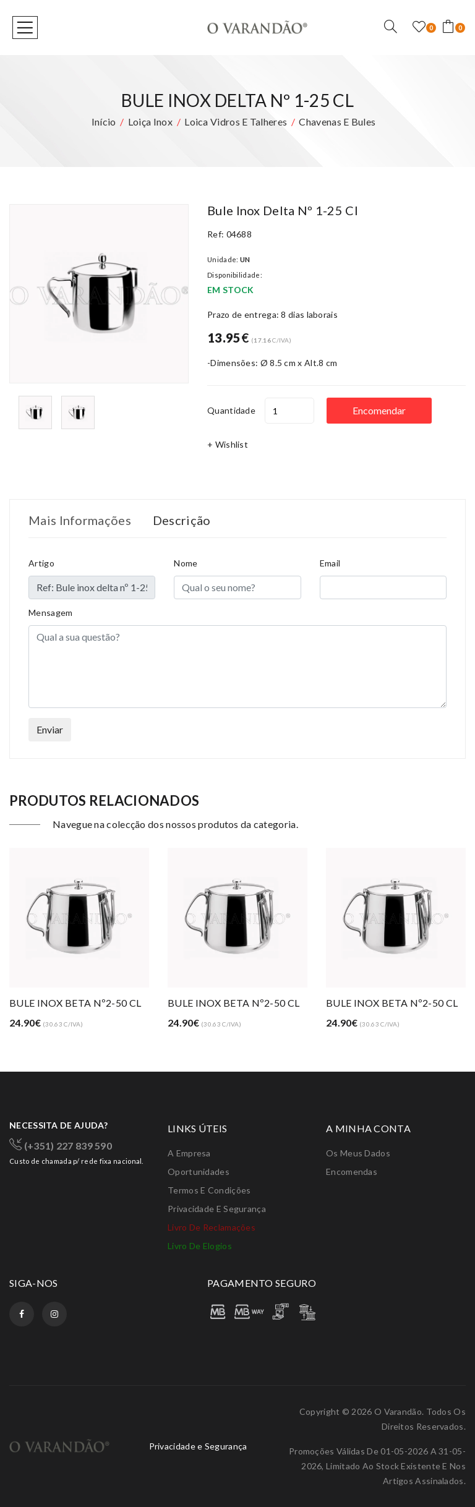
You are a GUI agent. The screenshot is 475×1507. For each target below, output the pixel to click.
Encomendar (379, 410)
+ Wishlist (227, 444)
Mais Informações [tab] (79, 520)
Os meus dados (358, 1153)
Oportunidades (198, 1171)
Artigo (41, 563)
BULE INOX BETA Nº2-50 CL (75, 1003)
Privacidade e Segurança (217, 1208)
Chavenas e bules (337, 121)
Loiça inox (150, 121)
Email (330, 563)
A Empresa (189, 1153)
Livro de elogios (200, 1245)
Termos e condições (209, 1190)
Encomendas (351, 1171)
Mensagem (50, 612)
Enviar (49, 729)
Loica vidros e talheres (235, 121)
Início (104, 121)
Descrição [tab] (182, 520)
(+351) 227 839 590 (60, 1144)
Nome (185, 563)
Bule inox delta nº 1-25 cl (282, 210)
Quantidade (231, 410)
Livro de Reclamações (211, 1227)
